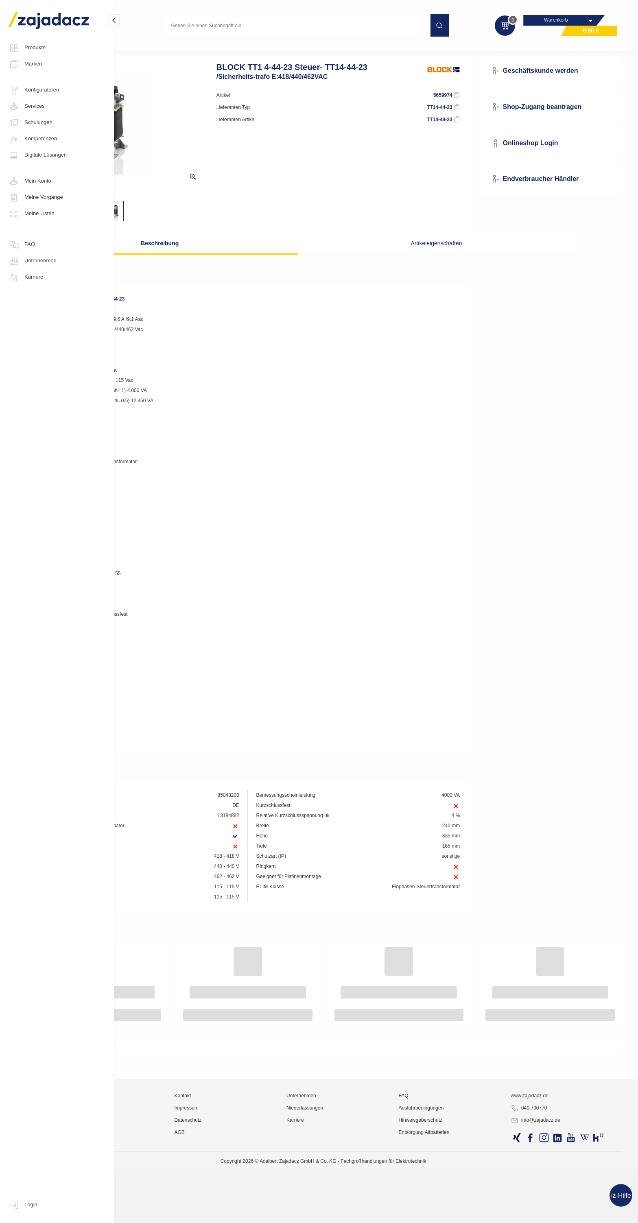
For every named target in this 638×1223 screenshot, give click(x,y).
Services (26, 106)
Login (22, 1205)
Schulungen (30, 123)
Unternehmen (32, 261)
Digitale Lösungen (37, 155)
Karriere (25, 277)
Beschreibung (219, 258)
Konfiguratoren (33, 90)
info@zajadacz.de (556, 1213)
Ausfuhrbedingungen (461, 1200)
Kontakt (260, 1188)
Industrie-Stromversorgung (206, 50)
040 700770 (550, 1201)
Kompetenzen (32, 139)
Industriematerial (145, 50)
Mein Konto (29, 181)
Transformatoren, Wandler (276, 50)
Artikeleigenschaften (405, 258)
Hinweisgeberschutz (460, 1213)
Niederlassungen (363, 1200)
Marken (25, 64)
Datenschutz (265, 1213)
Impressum (264, 1200)
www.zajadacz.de (551, 1188)
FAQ (21, 245)
